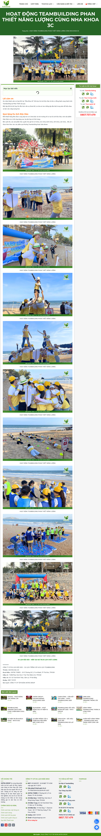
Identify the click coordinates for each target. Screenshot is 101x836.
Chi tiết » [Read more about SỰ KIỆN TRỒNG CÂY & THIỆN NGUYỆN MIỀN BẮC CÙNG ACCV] (35, 724)
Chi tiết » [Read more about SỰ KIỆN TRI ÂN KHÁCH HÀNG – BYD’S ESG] (10, 722)
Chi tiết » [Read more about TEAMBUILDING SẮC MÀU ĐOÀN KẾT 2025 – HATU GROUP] (60, 713)
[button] (47, 4)
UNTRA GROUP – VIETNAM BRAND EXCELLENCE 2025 (39, 698)
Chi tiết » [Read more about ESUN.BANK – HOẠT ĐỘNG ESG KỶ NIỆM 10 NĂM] (35, 713)
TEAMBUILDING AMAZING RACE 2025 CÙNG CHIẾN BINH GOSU (16, 709)
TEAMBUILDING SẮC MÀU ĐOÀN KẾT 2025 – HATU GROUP (66, 709)
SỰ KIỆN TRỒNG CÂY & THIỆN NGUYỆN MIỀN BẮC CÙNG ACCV (40, 720)
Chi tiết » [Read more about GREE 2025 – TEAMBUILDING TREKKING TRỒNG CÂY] (85, 702)
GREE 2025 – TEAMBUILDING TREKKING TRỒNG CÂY (90, 698)
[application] (53, 4)
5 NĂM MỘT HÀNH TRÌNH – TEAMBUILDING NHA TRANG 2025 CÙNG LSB (91, 720)
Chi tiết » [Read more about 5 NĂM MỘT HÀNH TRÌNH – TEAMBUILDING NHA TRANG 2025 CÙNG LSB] (85, 724)
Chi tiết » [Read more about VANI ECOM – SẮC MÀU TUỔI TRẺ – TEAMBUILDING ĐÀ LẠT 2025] (60, 726)
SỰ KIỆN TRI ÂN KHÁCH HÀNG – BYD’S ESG (15, 719)
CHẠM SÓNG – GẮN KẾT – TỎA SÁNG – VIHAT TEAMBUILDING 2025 (66, 698)
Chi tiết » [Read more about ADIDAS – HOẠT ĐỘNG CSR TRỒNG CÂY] (10, 700)
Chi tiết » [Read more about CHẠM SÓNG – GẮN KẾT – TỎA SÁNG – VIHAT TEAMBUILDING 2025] (60, 702)
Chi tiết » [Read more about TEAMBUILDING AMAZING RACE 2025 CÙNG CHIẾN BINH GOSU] (10, 713)
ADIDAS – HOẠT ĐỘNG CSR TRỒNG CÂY (15, 697)
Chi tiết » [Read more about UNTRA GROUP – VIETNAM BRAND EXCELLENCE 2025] (35, 702)
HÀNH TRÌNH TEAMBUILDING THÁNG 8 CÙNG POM (91, 709)
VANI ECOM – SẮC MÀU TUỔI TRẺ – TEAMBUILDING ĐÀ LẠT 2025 (65, 721)
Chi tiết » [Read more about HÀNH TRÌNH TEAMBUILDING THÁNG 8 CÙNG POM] (85, 713)
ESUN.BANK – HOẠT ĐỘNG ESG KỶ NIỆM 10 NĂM (40, 709)
